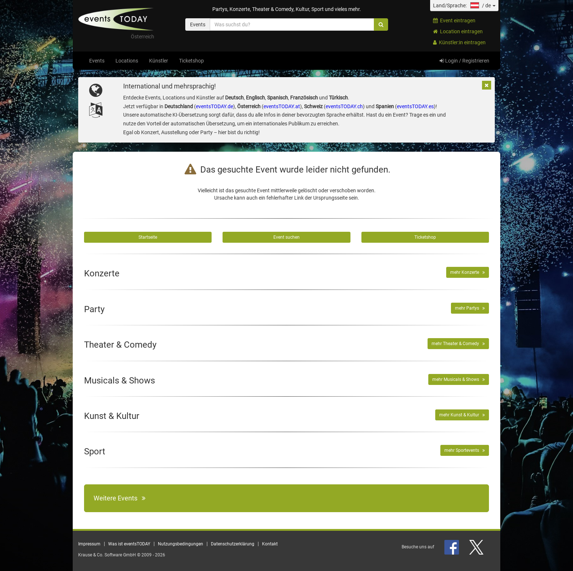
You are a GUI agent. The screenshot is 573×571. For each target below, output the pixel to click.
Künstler (158, 61)
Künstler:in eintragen (459, 42)
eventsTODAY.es (415, 106)
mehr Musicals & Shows (458, 379)
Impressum (89, 544)
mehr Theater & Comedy (458, 343)
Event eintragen (454, 20)
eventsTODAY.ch (344, 106)
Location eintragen (458, 31)
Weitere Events (119, 498)
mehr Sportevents (464, 450)
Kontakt (270, 544)
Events (97, 61)
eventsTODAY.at (281, 106)
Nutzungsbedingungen (180, 544)
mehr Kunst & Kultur (462, 414)
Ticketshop (191, 61)
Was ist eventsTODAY (129, 544)
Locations (126, 61)
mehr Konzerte (467, 272)
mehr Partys (470, 308)
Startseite (147, 237)
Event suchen (286, 237)
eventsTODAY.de (214, 106)
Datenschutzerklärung (232, 544)
